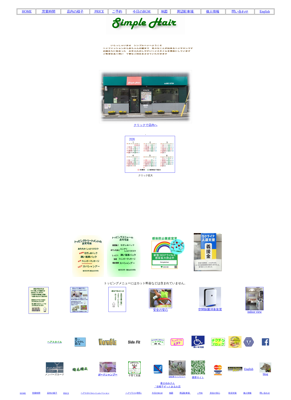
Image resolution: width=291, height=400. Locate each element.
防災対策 (232, 393)
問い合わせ (240, 11)
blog (265, 373)
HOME (27, 11)
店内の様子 (75, 11)
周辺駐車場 (185, 11)
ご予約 (117, 11)
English (248, 369)
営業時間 (48, 11)
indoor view (254, 311)
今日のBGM (142, 11)
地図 (164, 11)
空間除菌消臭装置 (210, 308)
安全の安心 (160, 310)
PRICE (99, 11)
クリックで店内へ (145, 124)
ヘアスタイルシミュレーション (95, 393)
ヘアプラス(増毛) (133, 393)
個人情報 (212, 11)
